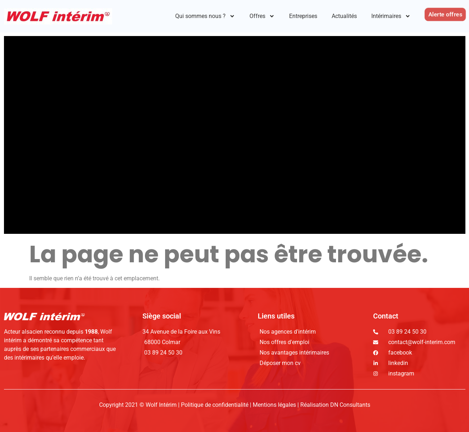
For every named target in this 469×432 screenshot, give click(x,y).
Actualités (344, 16)
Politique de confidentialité (215, 404)
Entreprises (303, 16)
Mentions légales (274, 404)
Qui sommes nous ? (205, 16)
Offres (262, 16)
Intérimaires (391, 16)
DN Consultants (350, 404)
